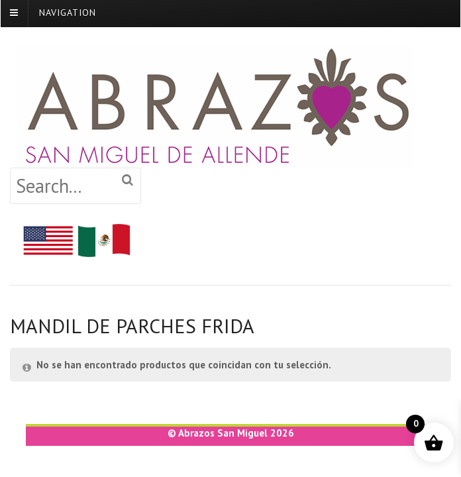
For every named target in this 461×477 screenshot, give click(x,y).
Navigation (67, 12)
